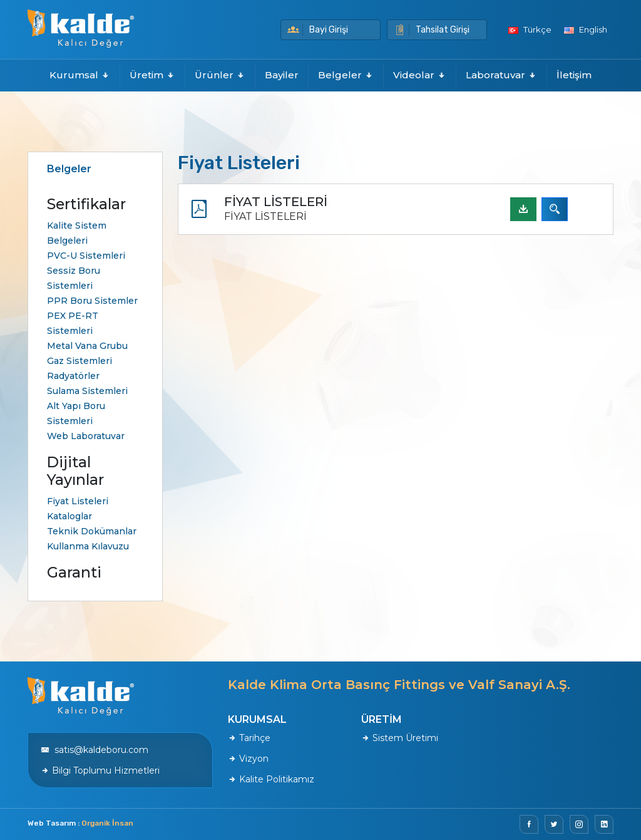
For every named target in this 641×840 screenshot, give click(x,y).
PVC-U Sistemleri (86, 255)
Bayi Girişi (317, 30)
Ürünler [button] (220, 75)
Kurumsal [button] (79, 75)
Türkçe (529, 29)
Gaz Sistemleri (79, 360)
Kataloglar (69, 516)
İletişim (574, 75)
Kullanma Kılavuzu (88, 546)
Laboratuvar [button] (501, 75)
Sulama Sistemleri (87, 391)
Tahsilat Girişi (431, 30)
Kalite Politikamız (271, 779)
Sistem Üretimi (399, 738)
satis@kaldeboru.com (94, 749)
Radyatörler (73, 375)
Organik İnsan (107, 823)
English (585, 29)
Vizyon (248, 758)
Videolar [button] (419, 75)
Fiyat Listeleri (77, 501)
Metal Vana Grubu (87, 345)
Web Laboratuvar (86, 436)
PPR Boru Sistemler (92, 300)
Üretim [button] (152, 75)
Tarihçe (249, 738)
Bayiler (282, 75)
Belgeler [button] (346, 75)
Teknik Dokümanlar (91, 531)
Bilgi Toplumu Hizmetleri (100, 770)
